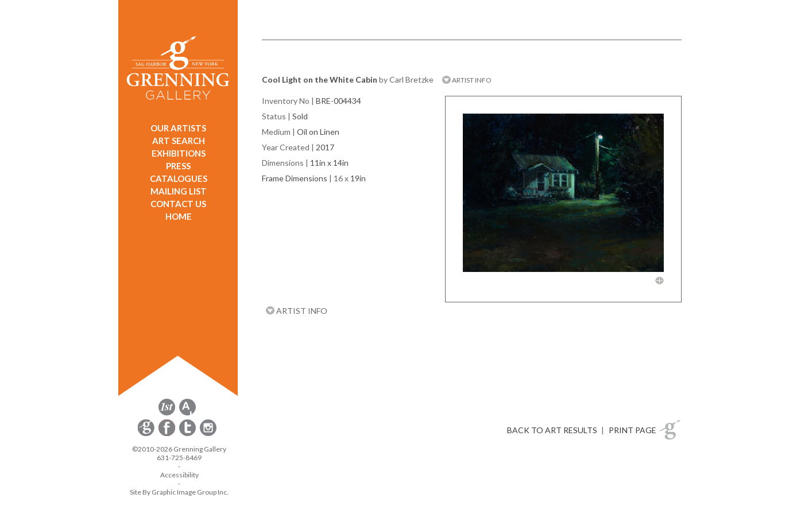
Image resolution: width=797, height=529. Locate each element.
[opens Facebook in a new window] (167, 434)
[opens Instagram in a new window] (208, 434)
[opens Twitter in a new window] (188, 434)
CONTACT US (178, 204)
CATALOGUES (178, 178)
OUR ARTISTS (178, 128)
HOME (178, 216)
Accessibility (179, 474)
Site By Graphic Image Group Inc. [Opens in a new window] (179, 492)
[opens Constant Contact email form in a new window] (147, 434)
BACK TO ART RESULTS (552, 430)
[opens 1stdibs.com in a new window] (166, 413)
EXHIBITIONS (179, 153)
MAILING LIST (178, 191)
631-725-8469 (179, 457)
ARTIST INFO (467, 80)
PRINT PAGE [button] (632, 430)
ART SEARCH (178, 140)
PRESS (178, 166)
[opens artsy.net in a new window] (187, 413)
